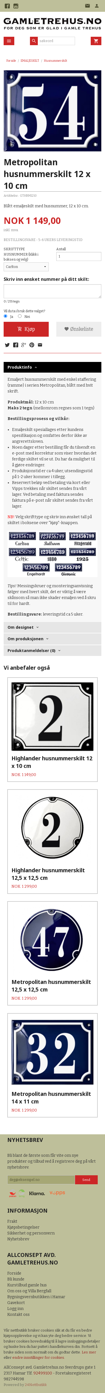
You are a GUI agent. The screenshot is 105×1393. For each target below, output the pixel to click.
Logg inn (15, 1308)
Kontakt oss (18, 1314)
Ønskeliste (78, 329)
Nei (27, 317)
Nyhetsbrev (18, 1239)
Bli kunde (15, 1279)
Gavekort (16, 1302)
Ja (11, 317)
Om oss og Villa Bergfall (29, 1291)
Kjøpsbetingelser (23, 1227)
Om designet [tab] (21, 627)
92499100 (42, 1373)
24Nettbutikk (36, 1385)
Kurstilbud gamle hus (27, 1285)
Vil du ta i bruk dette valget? (24, 311)
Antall (61, 249)
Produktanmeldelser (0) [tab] (31, 650)
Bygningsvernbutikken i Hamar (36, 1297)
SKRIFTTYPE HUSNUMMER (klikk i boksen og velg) (21, 254)
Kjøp (26, 329)
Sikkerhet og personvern (31, 1233)
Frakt (12, 1221)
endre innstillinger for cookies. (38, 1357)
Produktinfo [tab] (20, 367)
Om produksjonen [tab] (25, 638)
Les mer (89, 1352)
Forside (11, 61)
